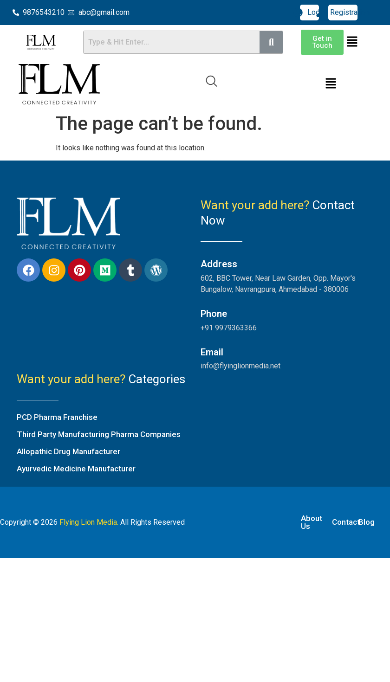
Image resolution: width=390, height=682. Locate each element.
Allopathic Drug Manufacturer (68, 451)
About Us (311, 522)
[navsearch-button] (211, 84)
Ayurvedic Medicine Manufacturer (76, 468)
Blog (366, 522)
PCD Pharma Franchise (57, 417)
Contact (346, 522)
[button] (352, 42)
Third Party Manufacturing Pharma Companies (99, 434)
